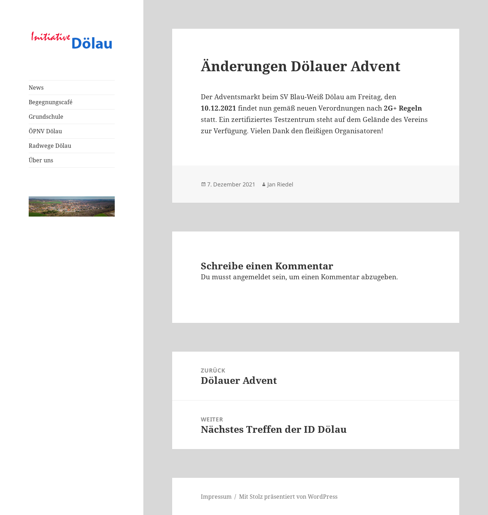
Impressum (216, 496)
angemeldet (252, 276)
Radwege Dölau (50, 146)
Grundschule (46, 117)
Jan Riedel (280, 184)
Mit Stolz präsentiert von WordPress (288, 496)
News (36, 87)
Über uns (41, 160)
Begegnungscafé (51, 102)
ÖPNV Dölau (45, 131)
